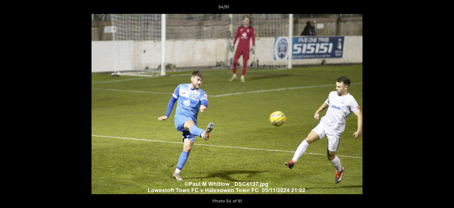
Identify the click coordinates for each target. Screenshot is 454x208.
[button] (429, 8)
